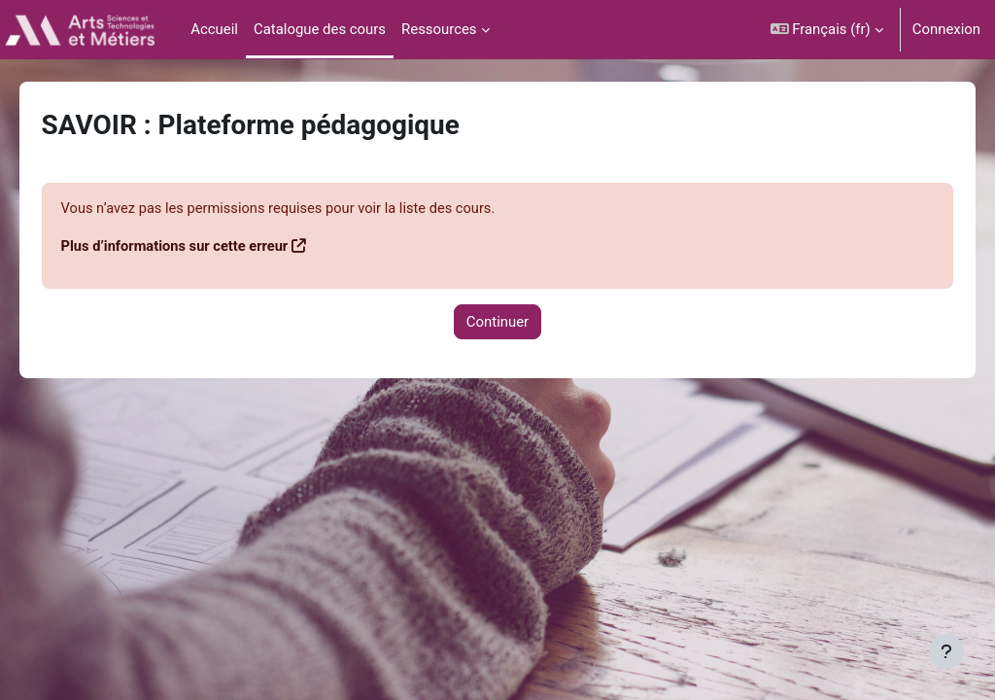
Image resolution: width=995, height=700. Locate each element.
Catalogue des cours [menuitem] (320, 29)
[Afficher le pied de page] (946, 651)
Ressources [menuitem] (439, 29)
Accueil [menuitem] (214, 29)
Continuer (497, 322)
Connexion (946, 29)
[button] (827, 29)
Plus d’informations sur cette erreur (204, 247)
